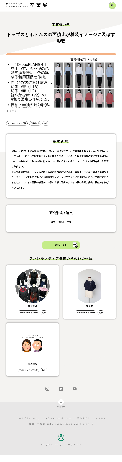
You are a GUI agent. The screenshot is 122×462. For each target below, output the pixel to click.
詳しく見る (61, 245)
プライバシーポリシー (58, 425)
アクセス (100, 425)
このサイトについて (28, 425)
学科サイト (83, 425)
